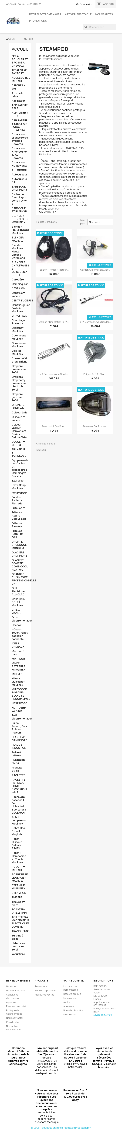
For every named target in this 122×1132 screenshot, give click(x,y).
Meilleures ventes (44, 994)
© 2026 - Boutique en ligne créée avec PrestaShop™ (61, 1127)
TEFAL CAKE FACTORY (19, 72)
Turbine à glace (17, 937)
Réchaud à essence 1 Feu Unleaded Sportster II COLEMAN (19, 804)
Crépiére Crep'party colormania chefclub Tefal (19, 383)
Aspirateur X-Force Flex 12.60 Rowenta (19, 153)
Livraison (11, 986)
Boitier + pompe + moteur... (54, 269)
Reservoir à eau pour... (54, 426)
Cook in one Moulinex (19, 337)
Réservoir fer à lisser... (95, 426)
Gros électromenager (20, 619)
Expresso (18, 480)
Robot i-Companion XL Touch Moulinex (19, 857)
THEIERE (17, 897)
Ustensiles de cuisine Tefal (18, 946)
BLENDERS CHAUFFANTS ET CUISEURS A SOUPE (20, 269)
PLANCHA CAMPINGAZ (19, 738)
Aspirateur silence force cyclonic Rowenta (20, 139)
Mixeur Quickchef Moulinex (18, 682)
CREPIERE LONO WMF (19, 406)
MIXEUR (17, 674)
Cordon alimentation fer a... (54, 321)
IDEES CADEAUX (18, 645)
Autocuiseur (19, 174)
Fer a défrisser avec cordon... (95, 321)
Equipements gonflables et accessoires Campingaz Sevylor (20, 468)
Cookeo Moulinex (17, 352)
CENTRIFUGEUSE (20, 300)
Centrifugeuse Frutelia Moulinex (20, 308)
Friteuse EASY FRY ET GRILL (19, 534)
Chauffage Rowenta (18, 322)
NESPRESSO (19, 703)
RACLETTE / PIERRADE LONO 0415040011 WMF (19, 786)
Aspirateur (18, 100)
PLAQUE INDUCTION (19, 746)
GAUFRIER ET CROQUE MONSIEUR (19, 545)
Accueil (20, 49)
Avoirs (66, 1002)
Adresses (68, 1006)
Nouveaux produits (45, 990)
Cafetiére (18, 279)
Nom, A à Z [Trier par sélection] (100, 222)
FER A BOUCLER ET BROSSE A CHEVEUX (20, 61)
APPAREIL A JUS (19, 87)
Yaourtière (18, 954)
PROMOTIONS (38, 20)
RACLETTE (18, 775)
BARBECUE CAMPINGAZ (19, 188)
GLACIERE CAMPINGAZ (19, 554)
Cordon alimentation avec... (95, 269)
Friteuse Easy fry (17, 525)
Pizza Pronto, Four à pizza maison (19, 727)
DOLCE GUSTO (16, 443)
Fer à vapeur (19, 492)
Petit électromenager (20, 717)
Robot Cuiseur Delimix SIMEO (17, 843)
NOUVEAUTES (104, 14)
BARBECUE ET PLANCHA (20, 210)
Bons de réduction (73, 1010)
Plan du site (12, 1022)
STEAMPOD (19, 893)
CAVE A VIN (18, 288)
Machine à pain (18, 653)
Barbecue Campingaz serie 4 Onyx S (19, 199)
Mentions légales (15, 990)
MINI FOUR (18, 658)
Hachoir (16, 625)
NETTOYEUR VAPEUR (19, 709)
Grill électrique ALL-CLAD (18, 591)
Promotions (41, 986)
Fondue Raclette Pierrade (17, 500)
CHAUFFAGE (19, 316)
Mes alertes (69, 1014)
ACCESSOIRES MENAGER (20, 79)
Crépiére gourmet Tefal (17, 397)
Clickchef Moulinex (18, 329)
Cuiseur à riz (19, 412)
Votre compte (73, 980)
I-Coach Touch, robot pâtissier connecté (20, 634)
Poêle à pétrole (16, 754)
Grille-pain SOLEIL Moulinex (18, 602)
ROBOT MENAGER (18, 868)
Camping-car (20, 284)
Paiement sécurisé (16, 1006)
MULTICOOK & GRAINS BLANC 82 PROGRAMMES (20, 694)
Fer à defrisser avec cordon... (54, 374)
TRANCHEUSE (20, 931)
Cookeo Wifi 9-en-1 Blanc (19, 360)
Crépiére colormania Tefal (19, 369)
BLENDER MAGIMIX (18, 239)
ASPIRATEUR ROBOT (20, 114)
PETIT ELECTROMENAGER (45, 14)
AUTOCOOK (19, 170)
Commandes (70, 997)
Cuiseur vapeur (17, 418)
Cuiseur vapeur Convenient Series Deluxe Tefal (19, 431)
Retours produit (72, 993)
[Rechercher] (99, 27)
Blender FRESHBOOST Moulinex (20, 230)
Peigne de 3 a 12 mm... (95, 374)
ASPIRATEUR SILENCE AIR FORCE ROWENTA (20, 125)
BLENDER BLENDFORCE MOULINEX (20, 219)
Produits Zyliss (17, 769)
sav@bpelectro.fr (102, 1014)
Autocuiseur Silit (19, 180)
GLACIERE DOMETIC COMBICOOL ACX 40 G (20, 565)
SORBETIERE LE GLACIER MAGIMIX (20, 878)
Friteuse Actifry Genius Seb (19, 516)
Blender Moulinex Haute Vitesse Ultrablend (18, 252)
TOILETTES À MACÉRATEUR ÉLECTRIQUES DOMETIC (20, 921)
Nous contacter (14, 1017)
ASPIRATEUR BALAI (20, 107)
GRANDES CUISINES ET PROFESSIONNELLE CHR (20, 579)
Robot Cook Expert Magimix (19, 831)
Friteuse (17, 508)
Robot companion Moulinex (19, 820)
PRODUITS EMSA (18, 761)
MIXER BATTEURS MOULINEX (18, 666)
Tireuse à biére (17, 903)
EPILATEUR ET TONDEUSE (19, 453)
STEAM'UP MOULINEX (18, 887)
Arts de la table (17, 94)
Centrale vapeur (17, 294)
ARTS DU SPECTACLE (78, 14)
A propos (11, 1002)
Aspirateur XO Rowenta (19, 164)
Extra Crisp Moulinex (19, 486)
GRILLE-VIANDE (17, 611)
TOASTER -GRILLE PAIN (19, 911)
